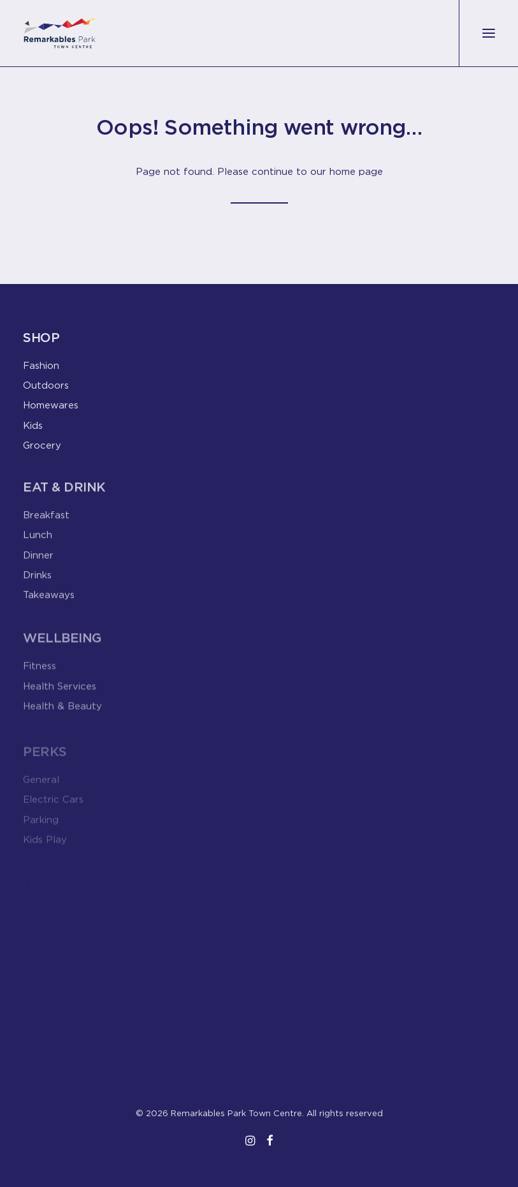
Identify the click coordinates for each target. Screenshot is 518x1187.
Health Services (59, 696)
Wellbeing (62, 647)
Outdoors (46, 385)
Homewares (50, 404)
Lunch (37, 541)
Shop (41, 337)
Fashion (41, 365)
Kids (33, 425)
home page (356, 171)
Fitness (39, 675)
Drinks (37, 581)
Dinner (38, 561)
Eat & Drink (64, 493)
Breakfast (46, 521)
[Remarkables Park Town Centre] (59, 33)
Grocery (42, 445)
